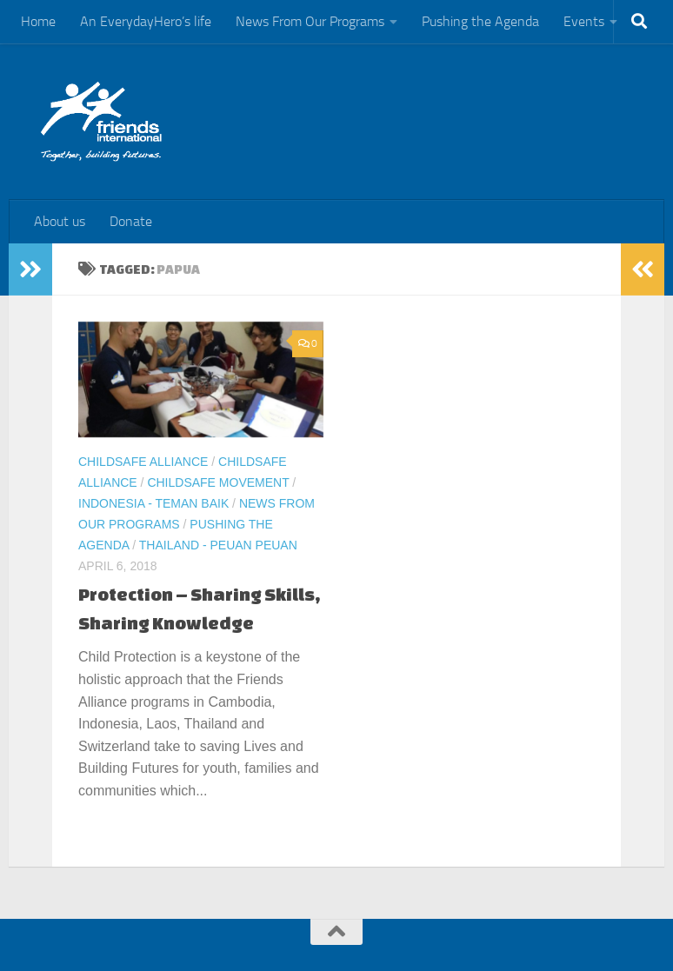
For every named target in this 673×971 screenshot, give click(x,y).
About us (59, 221)
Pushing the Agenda (480, 21)
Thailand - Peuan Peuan (218, 545)
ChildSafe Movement (218, 482)
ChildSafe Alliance (143, 462)
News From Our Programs (310, 21)
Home (38, 21)
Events (583, 21)
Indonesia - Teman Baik (153, 503)
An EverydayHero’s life (145, 21)
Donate (131, 221)
